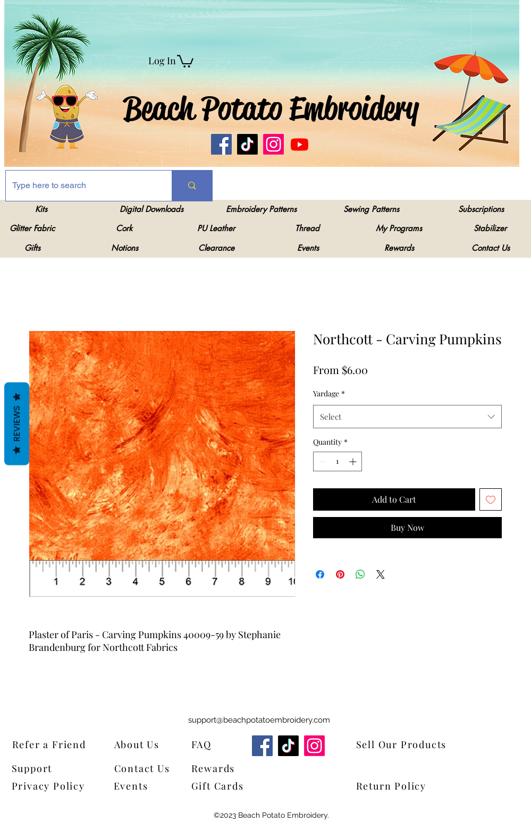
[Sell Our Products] (408, 744)
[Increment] (353, 461)
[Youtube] (299, 144)
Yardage (329, 393)
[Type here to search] (81, 186)
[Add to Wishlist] (490, 499)
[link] (185, 60)
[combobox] (407, 416)
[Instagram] (273, 144)
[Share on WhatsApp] (360, 574)
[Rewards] (220, 768)
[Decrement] (321, 461)
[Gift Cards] (244, 786)
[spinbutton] (337, 461)
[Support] (39, 768)
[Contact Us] (147, 768)
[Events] (138, 786)
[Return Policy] (408, 786)
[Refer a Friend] (64, 744)
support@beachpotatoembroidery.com (259, 720)
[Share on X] (380, 574)
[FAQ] (204, 744)
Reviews (17, 423)
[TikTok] (247, 144)
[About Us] (143, 744)
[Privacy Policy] (51, 786)
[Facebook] (221, 144)
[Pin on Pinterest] (340, 574)
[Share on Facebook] (320, 574)
